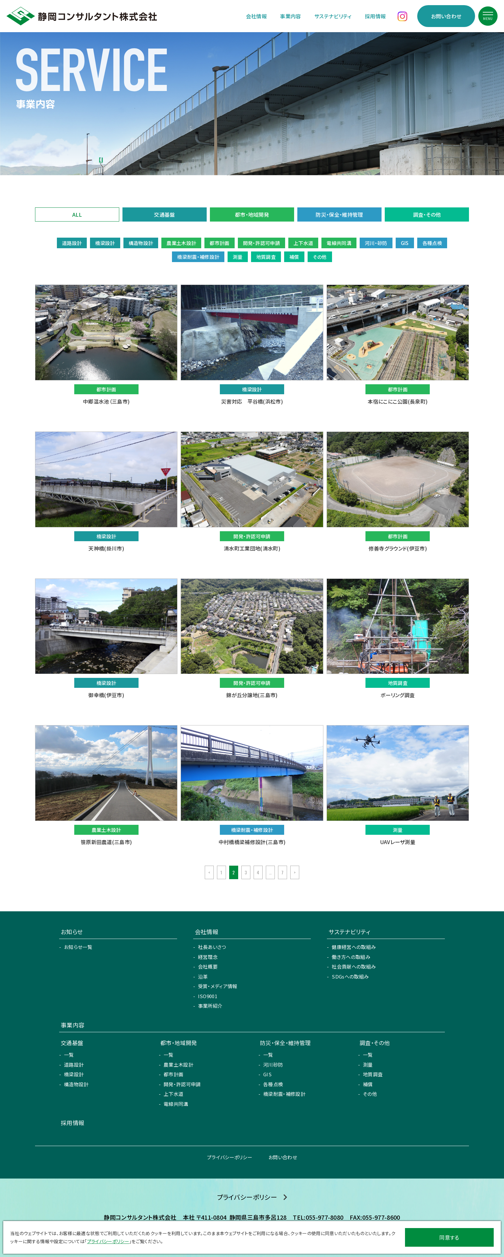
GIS (267, 1074)
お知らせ (72, 931)
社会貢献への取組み (354, 966)
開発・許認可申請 (182, 1084)
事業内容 (290, 16)
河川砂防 (273, 1064)
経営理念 (208, 956)
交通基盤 (164, 214)
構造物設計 (76, 1084)
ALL (77, 214)
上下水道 (173, 1093)
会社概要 (208, 966)
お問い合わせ (446, 16)
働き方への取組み (351, 956)
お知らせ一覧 (78, 946)
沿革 (203, 976)
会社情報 (256, 16)
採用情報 (375, 16)
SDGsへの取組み (350, 976)
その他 (370, 1093)
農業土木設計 (178, 1064)
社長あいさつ (212, 946)
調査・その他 (427, 214)
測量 (368, 1064)
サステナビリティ (333, 16)
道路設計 (74, 1064)
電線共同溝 (176, 1103)
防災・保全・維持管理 (339, 214)
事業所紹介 (210, 1005)
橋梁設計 (74, 1074)
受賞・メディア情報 (218, 986)
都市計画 (173, 1074)
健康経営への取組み (354, 946)
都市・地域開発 (252, 214)
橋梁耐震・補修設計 (284, 1093)
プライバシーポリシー (229, 1157)
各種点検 (273, 1084)
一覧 (69, 1054)
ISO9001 (207, 996)
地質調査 (372, 1074)
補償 (368, 1084)
